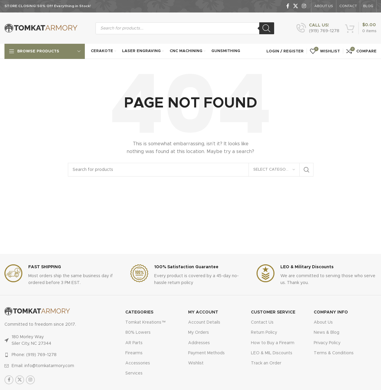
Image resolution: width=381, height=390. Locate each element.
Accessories (137, 363)
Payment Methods (206, 353)
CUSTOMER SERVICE (273, 312)
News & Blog (326, 332)
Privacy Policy (327, 343)
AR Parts (134, 343)
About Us (323, 322)
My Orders (198, 332)
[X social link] (295, 6)
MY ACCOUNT (203, 312)
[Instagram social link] (304, 6)
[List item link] (52, 355)
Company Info (331, 312)
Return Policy (264, 332)
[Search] (266, 28)
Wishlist (196, 363)
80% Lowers (138, 332)
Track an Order (266, 363)
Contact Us (262, 322)
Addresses (199, 343)
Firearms (134, 353)
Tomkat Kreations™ (145, 322)
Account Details (204, 322)
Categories (139, 312)
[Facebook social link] (287, 6)
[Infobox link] (317, 28)
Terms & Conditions (334, 353)
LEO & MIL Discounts (271, 353)
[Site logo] (40, 28)
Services (134, 373)
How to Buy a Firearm (272, 343)
